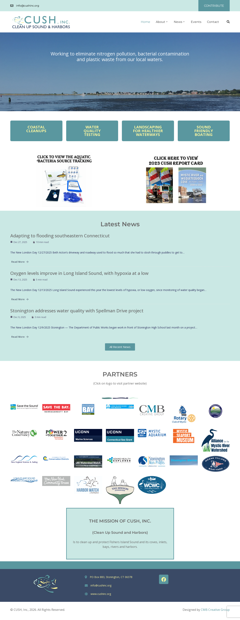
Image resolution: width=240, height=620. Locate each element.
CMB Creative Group (215, 610)
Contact (213, 22)
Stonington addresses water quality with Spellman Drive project (76, 310)
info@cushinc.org (27, 5)
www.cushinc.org (101, 594)
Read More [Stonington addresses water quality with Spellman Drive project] (20, 336)
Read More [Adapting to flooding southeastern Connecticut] (20, 261)
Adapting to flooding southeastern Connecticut (60, 235)
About (162, 22)
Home (145, 22)
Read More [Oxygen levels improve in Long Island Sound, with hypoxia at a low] (20, 299)
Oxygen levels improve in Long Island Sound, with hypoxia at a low (79, 273)
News (179, 22)
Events (196, 22)
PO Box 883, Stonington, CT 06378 (111, 577)
